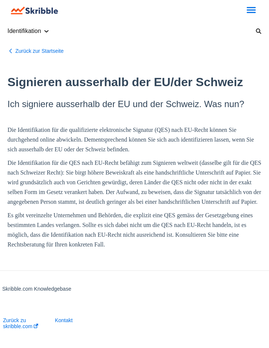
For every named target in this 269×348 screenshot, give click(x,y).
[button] (251, 10)
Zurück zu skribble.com (20, 323)
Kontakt (64, 320)
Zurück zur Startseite (39, 51)
